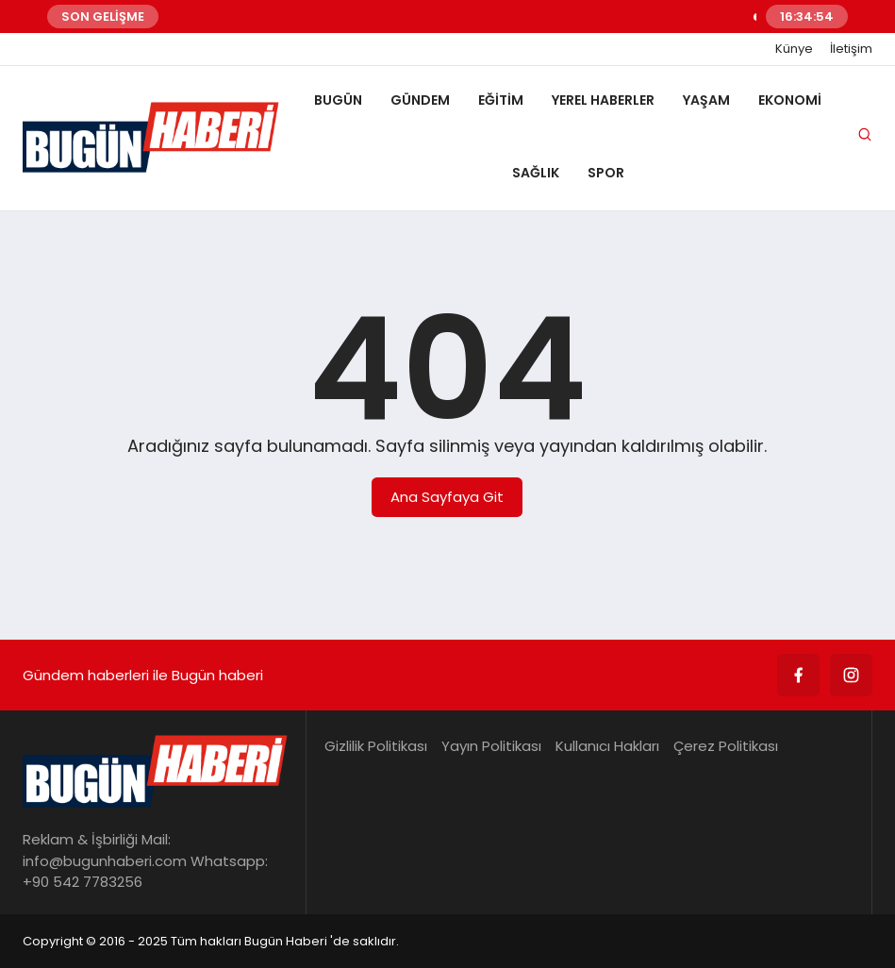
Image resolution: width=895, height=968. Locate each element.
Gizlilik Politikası (375, 746)
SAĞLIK (535, 172)
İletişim (851, 49)
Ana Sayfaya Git (447, 497)
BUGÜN (338, 100)
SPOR (606, 172)
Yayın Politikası (491, 746)
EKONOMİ (789, 100)
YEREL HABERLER (603, 100)
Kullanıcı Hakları (607, 746)
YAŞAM (706, 100)
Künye (794, 49)
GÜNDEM (420, 100)
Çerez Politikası (725, 746)
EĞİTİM (500, 100)
